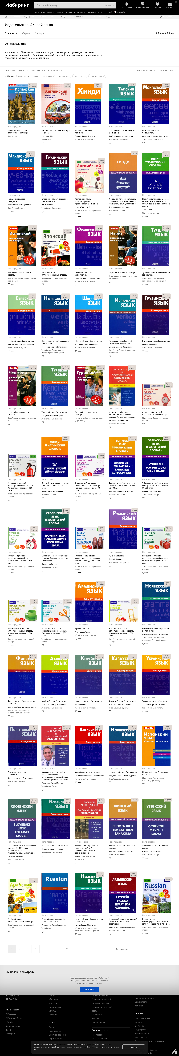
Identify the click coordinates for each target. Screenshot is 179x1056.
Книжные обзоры (100, 1003)
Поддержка (110, 17)
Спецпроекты (98, 1022)
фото (32, 87)
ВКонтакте (11, 1014)
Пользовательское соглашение (149, 1041)
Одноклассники (13, 1026)
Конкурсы (96, 1018)
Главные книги (56, 1030)
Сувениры (53, 1014)
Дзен (8, 1029)
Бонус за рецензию (58, 1034)
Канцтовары (79, 12)
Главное (59, 12)
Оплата (138, 1022)
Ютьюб (9, 1022)
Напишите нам (142, 1033)
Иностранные (47, 12)
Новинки (53, 17)
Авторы (40, 33)
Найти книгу (89, 989)
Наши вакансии (99, 1038)
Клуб (109, 12)
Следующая (122, 949)
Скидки (64, 17)
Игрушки (92, 12)
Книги (36, 12)
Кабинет (139, 1005)
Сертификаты (29, 17)
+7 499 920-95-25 (77, 17)
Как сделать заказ (143, 1018)
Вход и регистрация (144, 998)
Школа (69, 12)
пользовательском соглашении (73, 1047)
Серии (26, 33)
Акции (52, 1027)
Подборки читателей (102, 1006)
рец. (31, 84)
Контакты (98, 17)
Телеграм (10, 1033)
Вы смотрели (141, 1001)
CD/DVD (53, 1010)
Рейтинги (42, 17)
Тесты (94, 1010)
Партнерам (97, 1034)
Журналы (53, 999)
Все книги (11, 33)
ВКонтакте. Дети (14, 1018)
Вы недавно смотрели (20, 972)
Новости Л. (97, 1014)
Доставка (139, 1025)
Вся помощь (141, 1037)
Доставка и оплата (13, 17)
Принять (133, 1047)
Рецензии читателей (101, 999)
